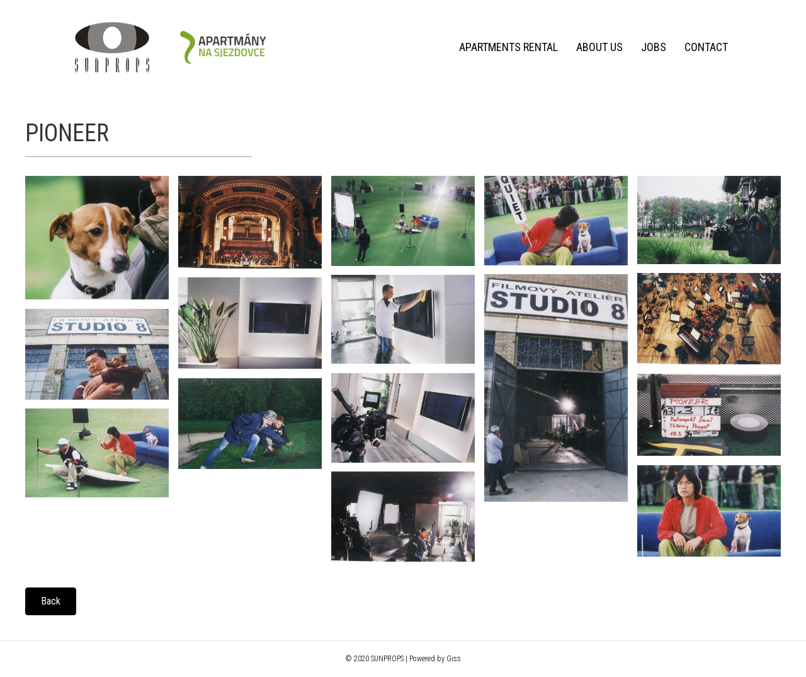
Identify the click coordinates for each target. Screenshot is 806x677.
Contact (706, 47)
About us (599, 47)
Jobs (653, 47)
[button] (50, 601)
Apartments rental (508, 47)
